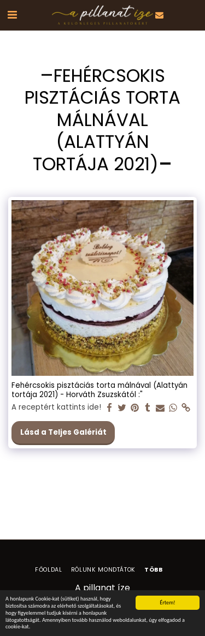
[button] (12, 14)
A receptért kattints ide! (56, 407)
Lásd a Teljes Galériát (63, 432)
